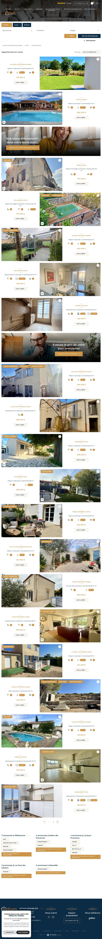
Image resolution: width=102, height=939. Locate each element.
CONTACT (51, 10)
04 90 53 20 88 (27, 917)
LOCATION (28, 9)
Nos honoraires (36, 931)
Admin (67, 931)
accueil (8, 9)
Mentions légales (58, 931)
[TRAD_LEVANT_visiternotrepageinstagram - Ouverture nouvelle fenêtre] (53, 917)
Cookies (84, 931)
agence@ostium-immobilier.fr (30, 920)
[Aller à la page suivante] (57, 822)
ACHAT (17, 9)
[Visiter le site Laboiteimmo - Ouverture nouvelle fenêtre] (53, 935)
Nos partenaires (47, 931)
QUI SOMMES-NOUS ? (53, 9)
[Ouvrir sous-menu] (21, 9)
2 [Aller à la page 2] (53, 822)
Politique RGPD (75, 931)
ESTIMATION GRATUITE (73, 9)
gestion (39, 9)
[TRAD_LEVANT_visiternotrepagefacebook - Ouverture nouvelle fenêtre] (48, 917)
